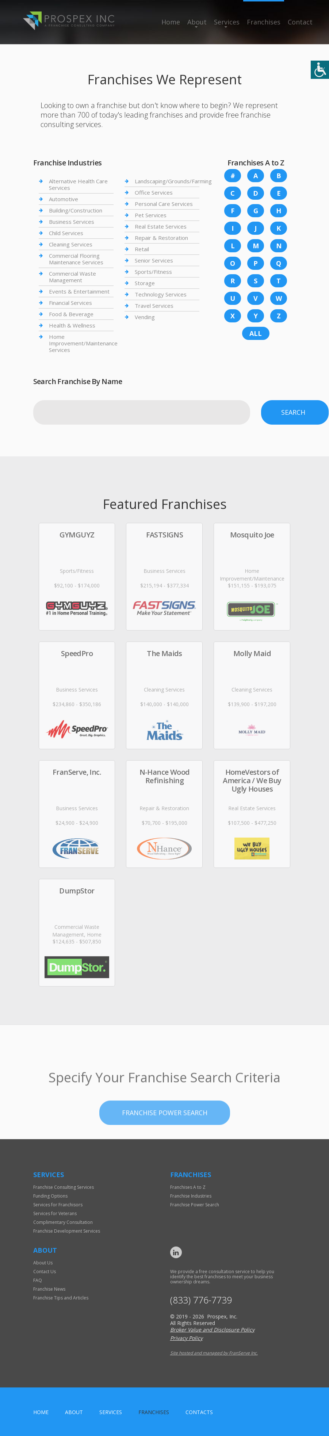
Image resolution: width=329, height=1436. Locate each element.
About (197, 22)
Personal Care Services (164, 203)
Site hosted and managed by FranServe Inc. (214, 1353)
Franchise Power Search (194, 1205)
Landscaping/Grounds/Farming (173, 181)
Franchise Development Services (66, 1231)
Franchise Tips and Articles (60, 1298)
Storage (145, 283)
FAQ (37, 1280)
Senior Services (154, 260)
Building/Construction (75, 210)
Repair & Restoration (161, 237)
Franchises (263, 22)
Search (293, 412)
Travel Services (154, 305)
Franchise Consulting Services (63, 1187)
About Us (43, 1263)
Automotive (63, 199)
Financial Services (70, 302)
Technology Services (161, 294)
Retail (142, 249)
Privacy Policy (186, 1337)
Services (227, 22)
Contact (300, 22)
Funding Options (50, 1196)
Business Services (71, 221)
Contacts (199, 1412)
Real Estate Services (161, 226)
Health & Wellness (72, 325)
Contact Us (44, 1271)
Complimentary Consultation (63, 1222)
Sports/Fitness (153, 271)
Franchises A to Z (188, 1187)
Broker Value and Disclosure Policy (212, 1329)
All (255, 333)
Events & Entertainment (79, 291)
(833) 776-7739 (201, 1300)
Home (170, 22)
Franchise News (49, 1289)
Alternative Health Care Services (78, 184)
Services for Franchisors (58, 1205)
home (41, 1412)
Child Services (66, 233)
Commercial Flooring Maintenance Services (76, 259)
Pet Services (151, 215)
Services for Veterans (55, 1213)
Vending (145, 317)
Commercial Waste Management (72, 277)
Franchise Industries (190, 1196)
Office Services (154, 192)
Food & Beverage (71, 314)
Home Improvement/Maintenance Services (83, 343)
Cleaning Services (70, 244)
